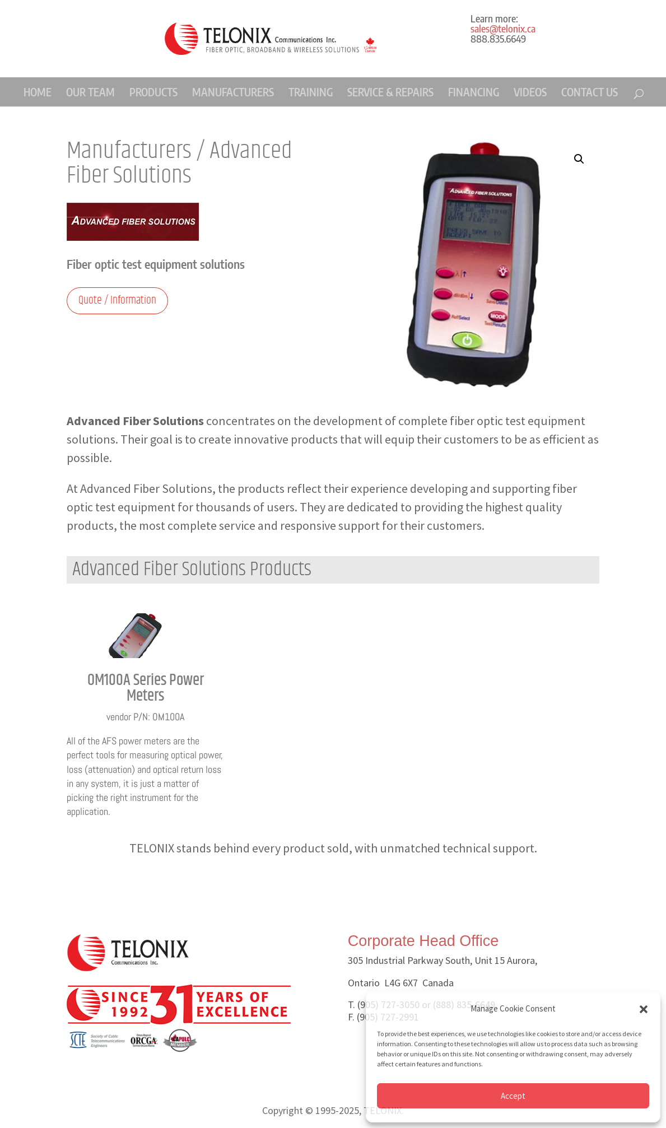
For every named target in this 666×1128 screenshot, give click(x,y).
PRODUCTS (153, 92)
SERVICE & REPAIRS (390, 92)
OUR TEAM (90, 92)
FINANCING (473, 92)
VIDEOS (530, 92)
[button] (643, 1009)
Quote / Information (117, 300)
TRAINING (310, 92)
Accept (513, 1095)
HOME (38, 92)
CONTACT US (589, 92)
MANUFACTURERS (233, 92)
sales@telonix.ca (503, 28)
